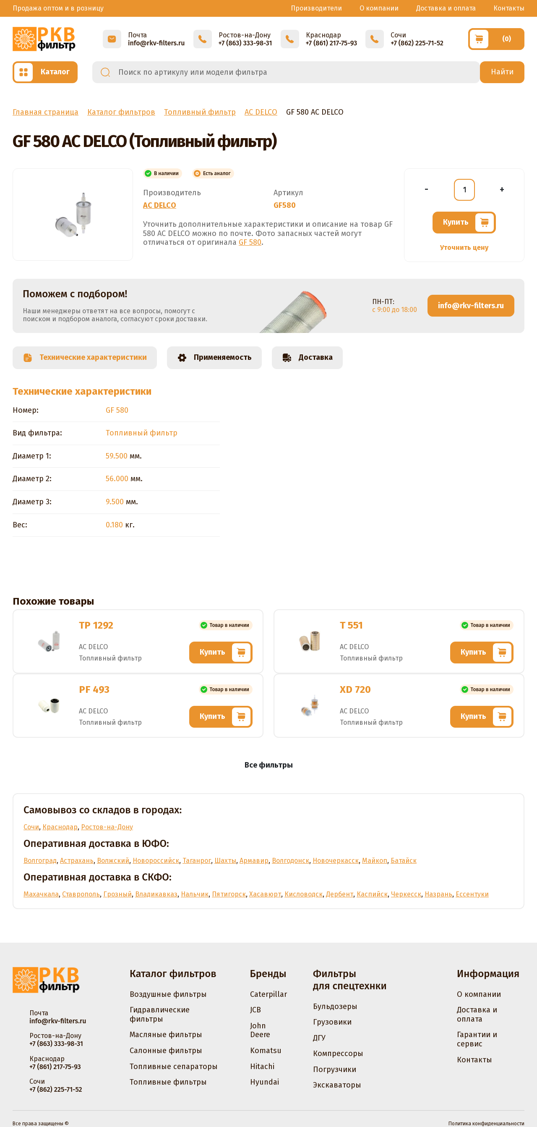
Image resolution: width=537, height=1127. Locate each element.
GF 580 (250, 242)
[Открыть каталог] (45, 72)
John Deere (260, 1030)
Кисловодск (303, 894)
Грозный (117, 894)
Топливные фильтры (168, 1082)
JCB (255, 1009)
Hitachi (262, 1066)
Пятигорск (229, 894)
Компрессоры (338, 1053)
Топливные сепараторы (174, 1066)
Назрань (438, 894)
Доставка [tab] (307, 358)
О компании (379, 8)
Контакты (508, 8)
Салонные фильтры (166, 1050)
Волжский (113, 861)
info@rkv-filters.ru (471, 305)
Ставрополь (81, 894)
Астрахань (77, 861)
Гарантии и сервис (477, 1039)
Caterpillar (268, 994)
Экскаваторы (337, 1085)
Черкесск (406, 894)
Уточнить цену (464, 248)
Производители (316, 8)
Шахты (225, 861)
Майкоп (374, 861)
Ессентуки (472, 894)
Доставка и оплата (446, 8)
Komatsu (266, 1050)
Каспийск (372, 894)
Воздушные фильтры (168, 994)
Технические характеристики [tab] (85, 358)
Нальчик (195, 894)
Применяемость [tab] (214, 358)
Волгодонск (290, 861)
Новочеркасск (336, 861)
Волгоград (40, 861)
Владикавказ (156, 894)
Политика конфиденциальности (486, 1124)
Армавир (254, 861)
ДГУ (319, 1038)
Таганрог (196, 861)
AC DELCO (159, 205)
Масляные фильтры (166, 1034)
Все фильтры (269, 765)
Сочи (31, 827)
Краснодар (60, 827)
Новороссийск (156, 861)
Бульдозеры (335, 1006)
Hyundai (264, 1082)
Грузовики (332, 1022)
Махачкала (41, 894)
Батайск (404, 861)
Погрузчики (334, 1069)
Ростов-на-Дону (107, 827)
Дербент (339, 894)
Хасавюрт (265, 894)
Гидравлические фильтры (160, 1014)
